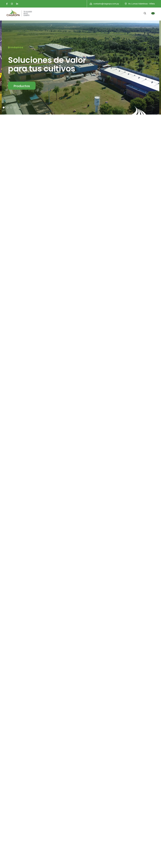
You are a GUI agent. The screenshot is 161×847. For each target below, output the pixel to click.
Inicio (85, 767)
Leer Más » (11, 583)
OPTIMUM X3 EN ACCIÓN (12, 494)
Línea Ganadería (133, 317)
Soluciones (88, 779)
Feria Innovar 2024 (11, 644)
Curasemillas (103, 317)
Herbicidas (24, 317)
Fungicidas (76, 317)
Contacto (88, 791)
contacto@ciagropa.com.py (106, 4)
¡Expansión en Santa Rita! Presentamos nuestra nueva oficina (33, 510)
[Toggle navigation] (153, 13)
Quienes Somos (91, 785)
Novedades (88, 773)
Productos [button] (22, 86)
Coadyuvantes (80, 329)
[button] (4, 107)
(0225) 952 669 (20, 793)
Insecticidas (50, 317)
